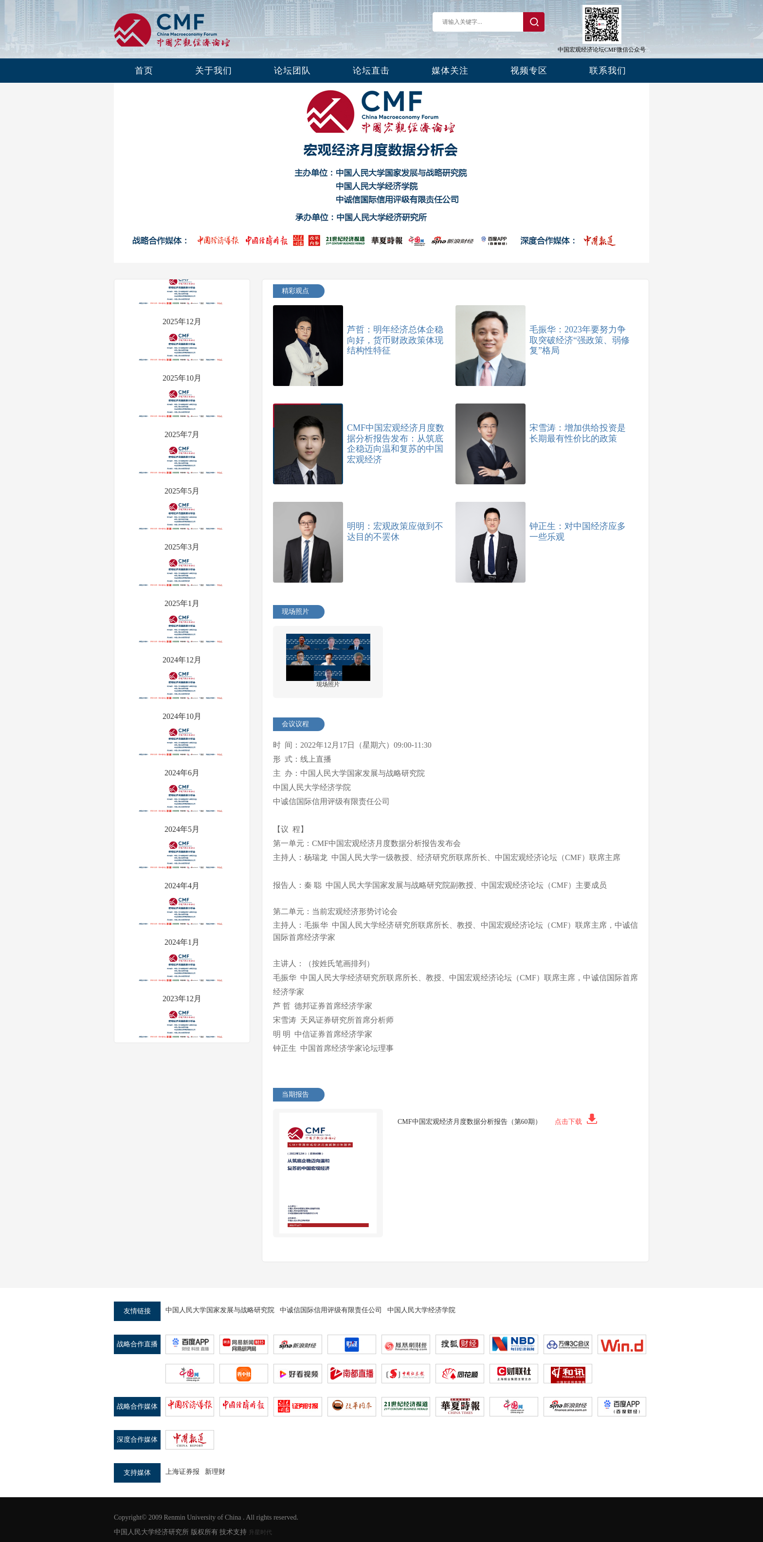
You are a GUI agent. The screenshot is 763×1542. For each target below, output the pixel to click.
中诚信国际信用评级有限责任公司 (331, 1310)
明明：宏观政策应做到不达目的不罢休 (395, 531)
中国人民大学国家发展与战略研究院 (219, 1310)
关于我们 (213, 70)
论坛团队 (292, 70)
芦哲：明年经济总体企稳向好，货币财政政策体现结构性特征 (395, 340)
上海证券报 (182, 1471)
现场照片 (328, 684)
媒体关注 (450, 70)
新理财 (215, 1471)
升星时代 (260, 1532)
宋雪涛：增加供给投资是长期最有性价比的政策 (577, 433)
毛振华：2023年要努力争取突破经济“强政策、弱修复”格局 (579, 340)
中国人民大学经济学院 (421, 1310)
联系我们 (607, 70)
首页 (144, 70)
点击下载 (576, 1121)
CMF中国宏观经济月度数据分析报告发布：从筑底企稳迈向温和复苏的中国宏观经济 (395, 443)
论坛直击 (371, 70)
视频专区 (528, 70)
